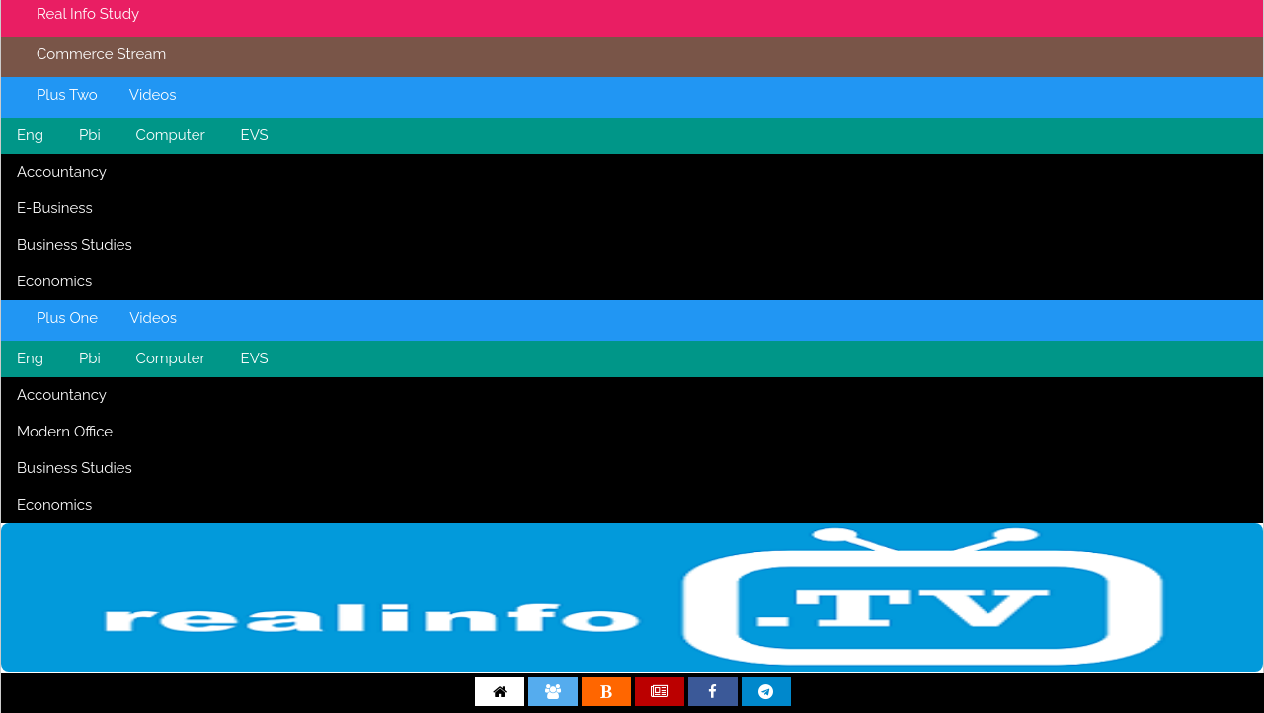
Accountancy (62, 172)
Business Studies (74, 245)
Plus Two (67, 95)
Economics (54, 281)
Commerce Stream (101, 54)
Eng (30, 135)
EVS (255, 135)
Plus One (67, 318)
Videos (153, 95)
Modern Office (65, 431)
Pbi (90, 135)
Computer (170, 135)
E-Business (55, 208)
